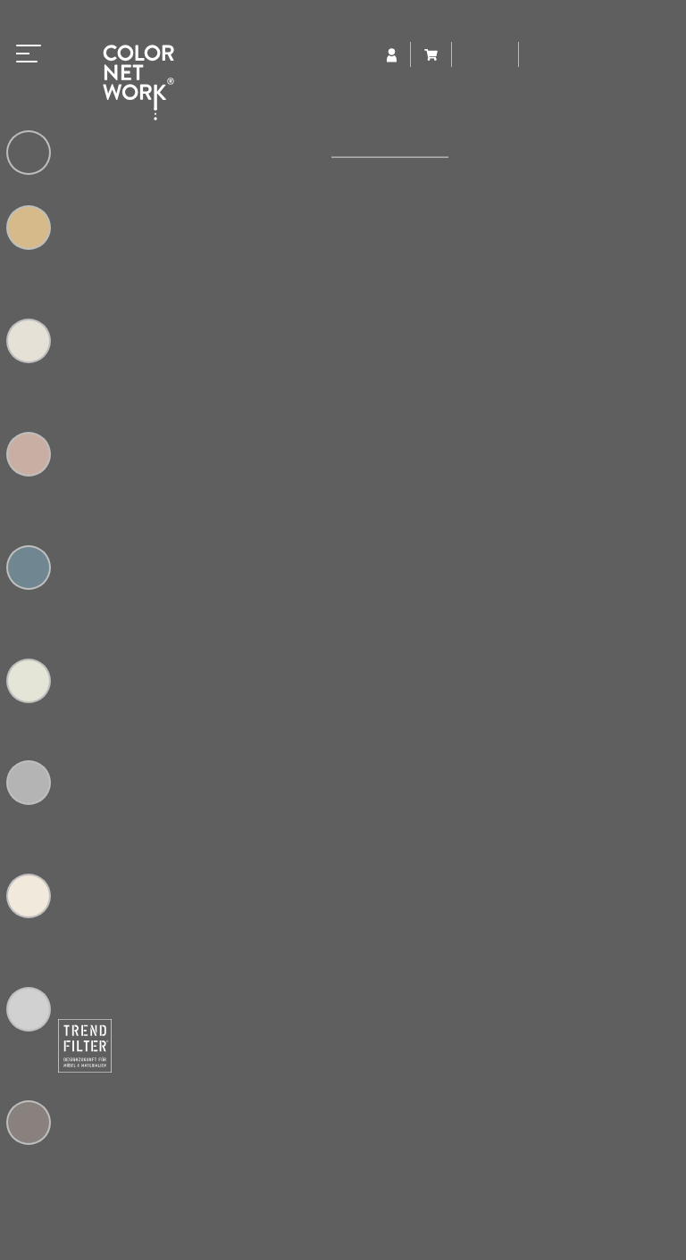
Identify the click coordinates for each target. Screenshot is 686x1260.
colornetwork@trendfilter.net (246, 1133)
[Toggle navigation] (29, 50)
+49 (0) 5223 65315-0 (213, 1114)
